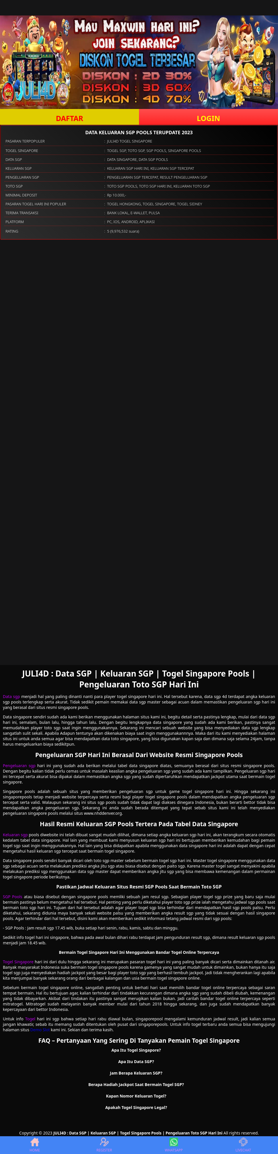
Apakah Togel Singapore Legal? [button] (136, 1107)
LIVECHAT (243, 1145)
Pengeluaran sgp (19, 765)
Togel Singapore (18, 961)
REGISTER (104, 1145)
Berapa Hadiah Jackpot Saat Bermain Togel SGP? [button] (136, 1084)
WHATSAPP (174, 1145)
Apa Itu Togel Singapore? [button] (136, 1050)
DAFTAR (69, 118)
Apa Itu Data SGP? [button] (136, 1061)
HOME (35, 1145)
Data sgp (11, 696)
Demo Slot (40, 1029)
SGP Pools (12, 896)
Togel (30, 1019)
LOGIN (208, 118)
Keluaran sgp (15, 834)
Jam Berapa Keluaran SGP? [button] (136, 1073)
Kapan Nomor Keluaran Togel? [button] (136, 1096)
